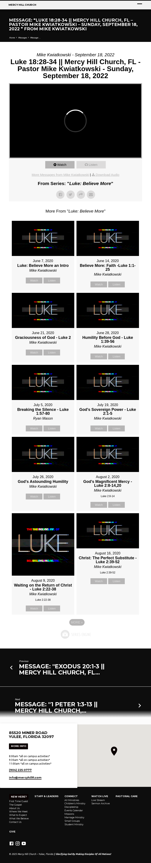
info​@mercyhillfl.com (25, 777)
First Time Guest (18, 801)
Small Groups (72, 821)
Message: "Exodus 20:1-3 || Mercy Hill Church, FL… (61, 669)
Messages (22, 37)
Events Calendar (73, 810)
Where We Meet (18, 811)
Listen (93, 164)
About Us (14, 808)
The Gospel (15, 804)
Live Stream (98, 800)
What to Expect (18, 815)
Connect (71, 796)
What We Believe (19, 818)
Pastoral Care (127, 796)
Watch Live (99, 796)
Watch (61, 164)
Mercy (22, 4)
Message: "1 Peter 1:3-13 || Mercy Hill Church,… (56, 707)
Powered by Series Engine (75, 634)
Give (12, 831)
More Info (18, 746)
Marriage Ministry (74, 817)
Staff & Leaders (47, 796)
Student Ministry (73, 824)
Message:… (35, 37)
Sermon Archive (100, 803)
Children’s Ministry (74, 803)
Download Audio (107, 175)
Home (12, 37)
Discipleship (71, 807)
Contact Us (15, 822)
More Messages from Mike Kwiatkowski (60, 175)
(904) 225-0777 (20, 770)
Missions (69, 814)
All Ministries (71, 800)
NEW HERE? (19, 796)
